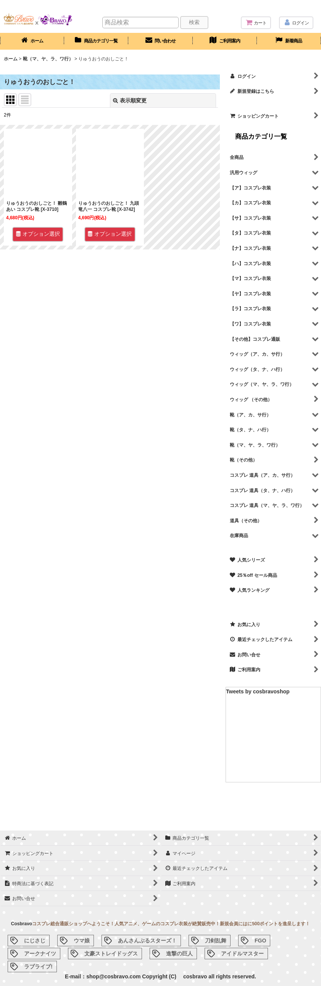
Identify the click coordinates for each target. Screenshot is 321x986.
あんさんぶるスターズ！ (147, 940)
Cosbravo (21, 923)
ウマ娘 (82, 940)
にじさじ (34, 940)
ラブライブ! (38, 966)
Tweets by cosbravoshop (258, 691)
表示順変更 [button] (130, 100)
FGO (260, 940)
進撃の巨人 (179, 953)
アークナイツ (40, 953)
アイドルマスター (242, 953)
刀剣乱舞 (215, 940)
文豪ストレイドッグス (111, 953)
